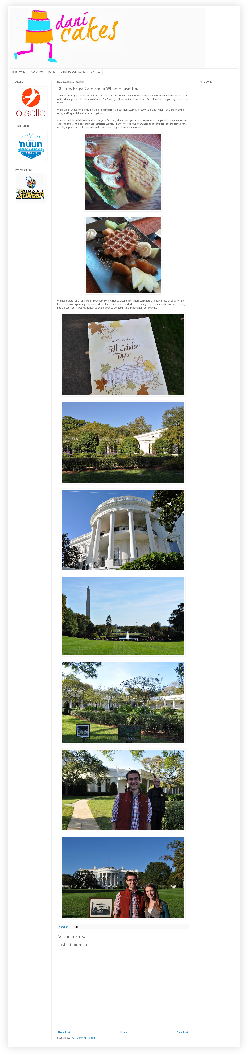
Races (51, 71)
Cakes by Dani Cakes (73, 71)
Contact (95, 71)
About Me (37, 71)
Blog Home (18, 71)
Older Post (182, 1032)
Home (123, 1032)
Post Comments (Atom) (84, 1038)
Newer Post (64, 1032)
